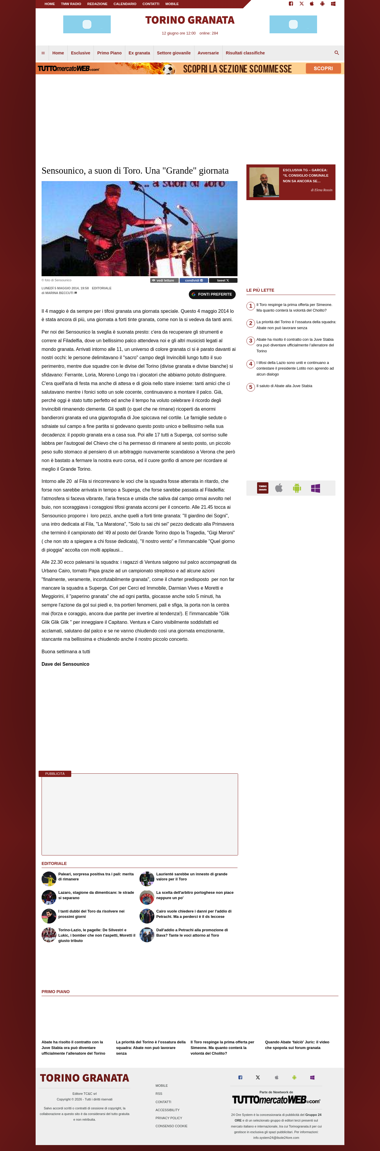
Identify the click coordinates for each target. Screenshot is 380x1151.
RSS (159, 1094)
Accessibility (168, 1110)
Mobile (162, 1086)
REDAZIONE (97, 4)
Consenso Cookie (172, 1126)
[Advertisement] (290, 731)
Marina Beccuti (59, 293)
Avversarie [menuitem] (208, 53)
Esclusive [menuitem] (80, 53)
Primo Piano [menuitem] (109, 53)
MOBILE (172, 4)
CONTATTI (150, 4)
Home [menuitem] (58, 53)
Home (50, 4)
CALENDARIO (125, 4)
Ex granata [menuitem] (139, 53)
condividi (194, 280)
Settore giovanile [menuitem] (174, 53)
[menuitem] (43, 53)
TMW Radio (71, 4)
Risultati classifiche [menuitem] (245, 53)
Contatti (163, 1102)
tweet (223, 280)
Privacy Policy (169, 1118)
